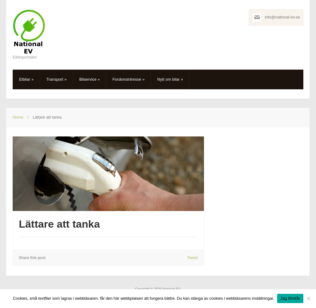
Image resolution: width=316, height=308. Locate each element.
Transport (56, 79)
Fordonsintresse (128, 79)
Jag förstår (290, 298)
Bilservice (89, 79)
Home (18, 117)
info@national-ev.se (282, 17)
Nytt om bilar (170, 79)
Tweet (192, 257)
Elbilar (26, 79)
